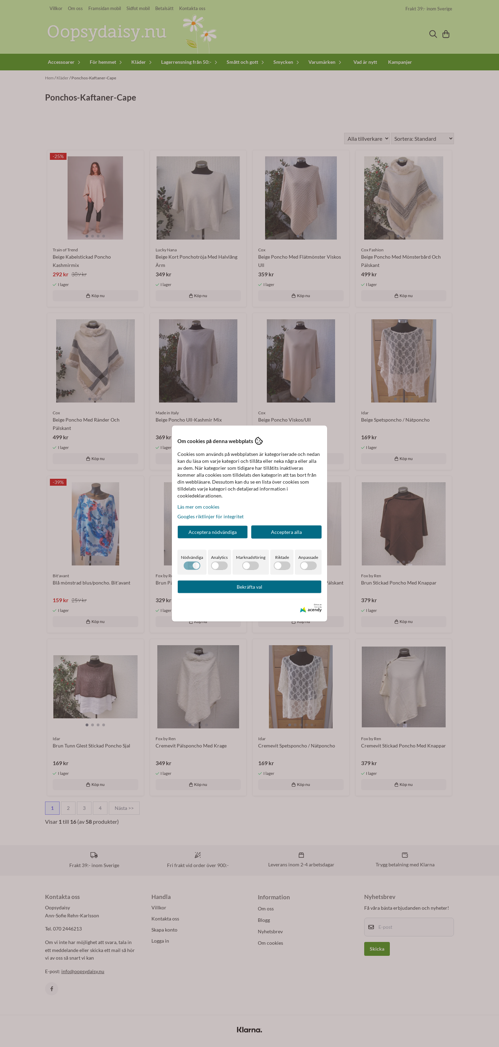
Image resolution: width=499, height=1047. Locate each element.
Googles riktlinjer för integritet (210, 516)
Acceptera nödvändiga (213, 532)
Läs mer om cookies (198, 507)
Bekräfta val (249, 587)
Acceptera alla (286, 532)
